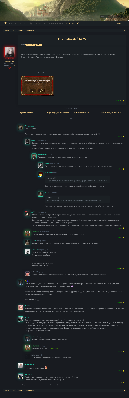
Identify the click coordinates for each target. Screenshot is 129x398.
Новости (40, 23)
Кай (51, 154)
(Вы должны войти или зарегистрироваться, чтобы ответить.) (40, 385)
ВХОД (119, 23)
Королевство (56, 23)
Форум (70, 23)
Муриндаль (42, 140)
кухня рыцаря (30, 45)
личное (38, 45)
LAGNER (54, 192)
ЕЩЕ (71, 118)
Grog (39, 337)
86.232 (13, 65)
